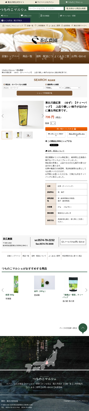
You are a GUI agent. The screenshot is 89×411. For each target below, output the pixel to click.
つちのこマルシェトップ (14, 26)
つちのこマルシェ (75, 2)
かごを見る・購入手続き (13, 20)
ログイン (10, 384)
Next (43, 116)
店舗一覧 (30, 26)
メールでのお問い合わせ (74, 242)
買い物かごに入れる (65, 129)
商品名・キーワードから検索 (16, 84)
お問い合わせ (78, 56)
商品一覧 (27, 56)
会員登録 (67, 26)
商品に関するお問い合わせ (77, 134)
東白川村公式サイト (16, 2)
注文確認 (46, 16)
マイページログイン (45, 2)
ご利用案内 (41, 26)
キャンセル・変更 (69, 16)
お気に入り (27, 16)
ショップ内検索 (43, 93)
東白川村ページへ (80, 26)
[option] (16, 288)
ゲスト (5, 16)
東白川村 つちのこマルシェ (13, 8)
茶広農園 (19, 70)
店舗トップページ (10, 57)
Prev (3, 116)
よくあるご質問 (54, 26)
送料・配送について (44, 57)
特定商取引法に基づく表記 (72, 256)
